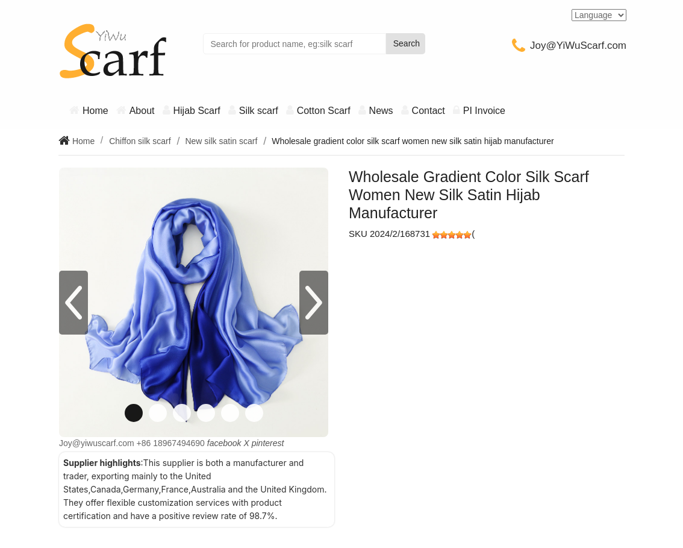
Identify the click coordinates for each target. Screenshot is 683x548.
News (381, 111)
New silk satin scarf (221, 141)
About (142, 111)
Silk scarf (258, 111)
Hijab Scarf (196, 111)
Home (95, 111)
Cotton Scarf (324, 111)
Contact (428, 111)
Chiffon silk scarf (139, 141)
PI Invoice (484, 111)
